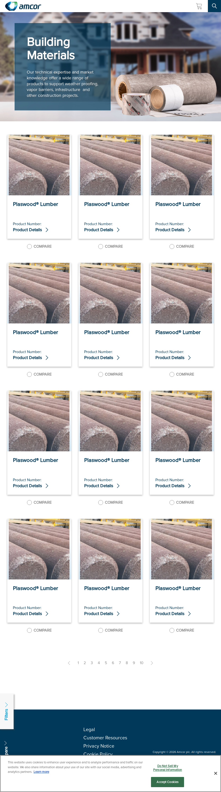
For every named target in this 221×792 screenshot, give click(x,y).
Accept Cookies (167, 784)
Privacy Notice (98, 746)
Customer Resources (105, 737)
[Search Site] (214, 6)
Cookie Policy (98, 754)
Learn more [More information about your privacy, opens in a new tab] (41, 773)
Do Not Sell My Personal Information (167, 769)
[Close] (215, 775)
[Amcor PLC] (23, 6)
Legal (89, 729)
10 (141, 663)
